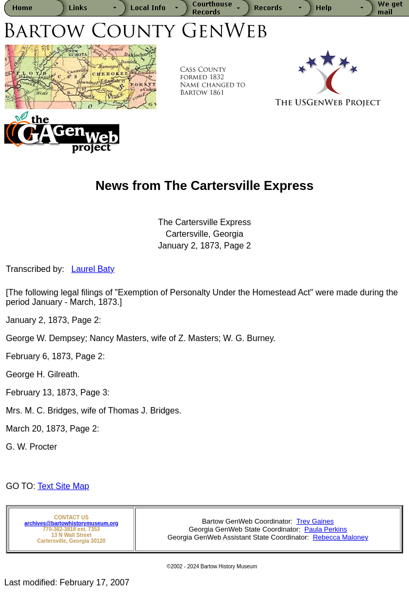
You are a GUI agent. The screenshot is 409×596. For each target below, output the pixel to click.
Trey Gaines (314, 521)
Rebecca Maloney (340, 537)
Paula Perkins (325, 529)
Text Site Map (63, 486)
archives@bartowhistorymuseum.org (71, 523)
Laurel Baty (92, 269)
